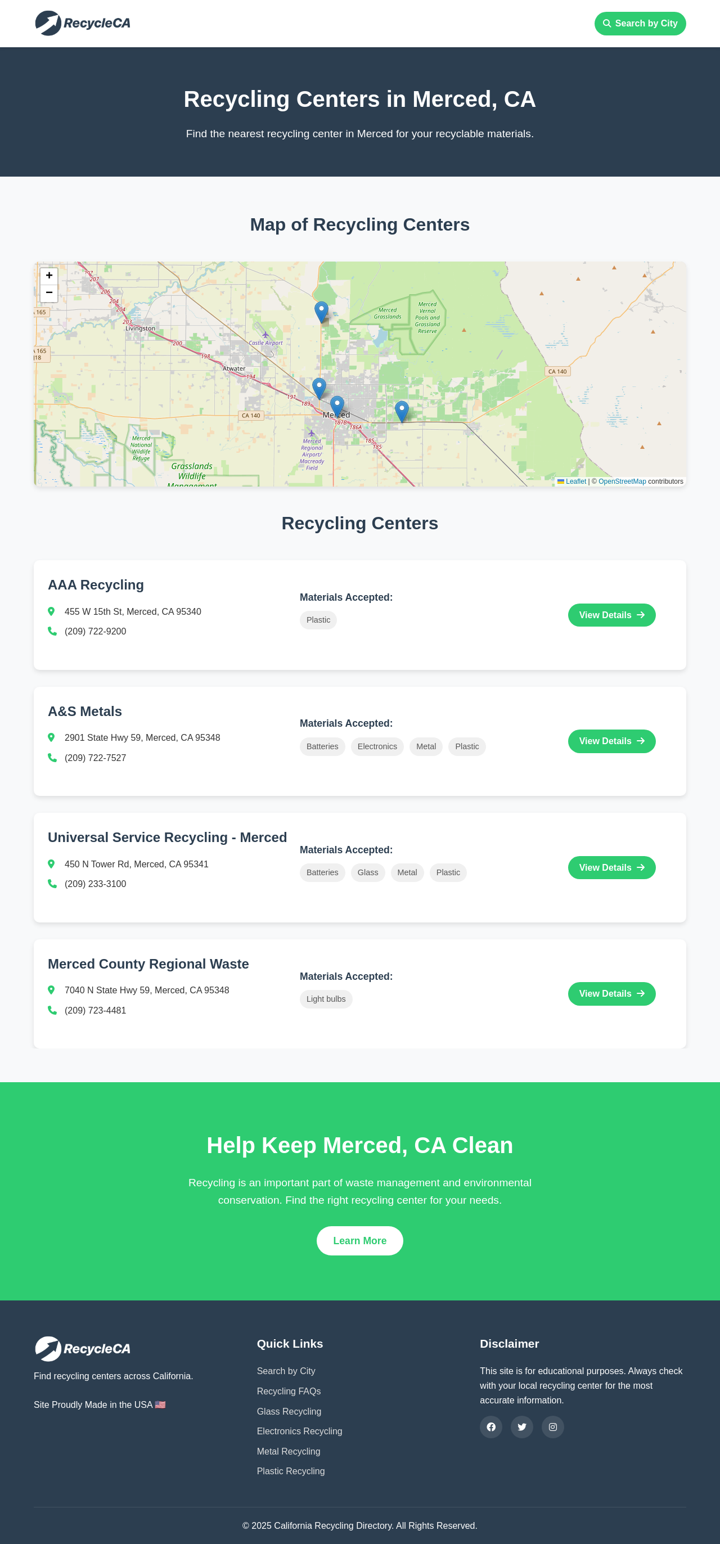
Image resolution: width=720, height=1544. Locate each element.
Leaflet (571, 481)
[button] (337, 406)
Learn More (360, 1240)
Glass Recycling (289, 1411)
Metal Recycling (289, 1451)
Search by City (640, 23)
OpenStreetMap (622, 481)
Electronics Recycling (300, 1431)
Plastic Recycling (291, 1471)
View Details (612, 615)
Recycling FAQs (289, 1391)
